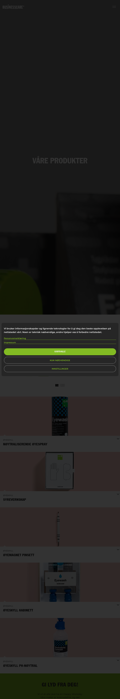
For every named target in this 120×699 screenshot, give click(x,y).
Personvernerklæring (15, 338)
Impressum (10, 342)
